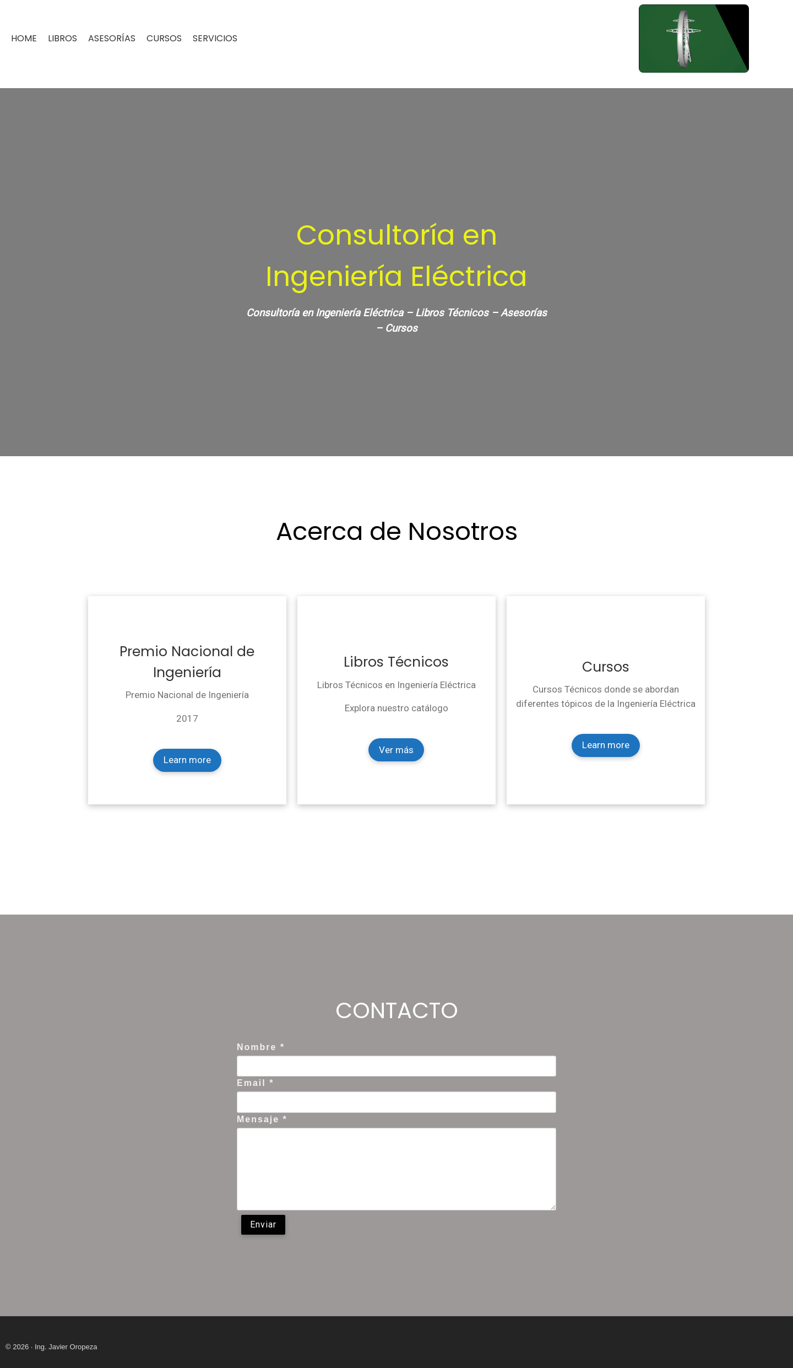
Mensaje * (262, 1119)
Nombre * (261, 1047)
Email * (255, 1083)
